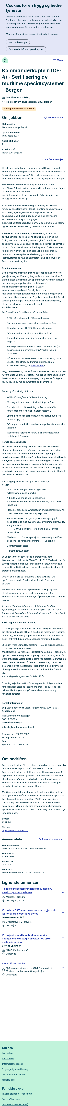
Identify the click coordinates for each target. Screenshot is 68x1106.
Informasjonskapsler (12, 1064)
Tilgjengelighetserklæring (15, 1069)
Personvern (8, 1058)
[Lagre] (63, 892)
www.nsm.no (37, 365)
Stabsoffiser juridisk (13, 963)
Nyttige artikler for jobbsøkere (17, 1093)
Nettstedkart (8, 1080)
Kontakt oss (8, 1053)
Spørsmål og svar (11, 1099)
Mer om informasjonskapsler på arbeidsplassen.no (32, 34)
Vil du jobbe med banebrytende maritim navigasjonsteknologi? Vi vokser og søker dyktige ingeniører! (27, 939)
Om (13, 1074)
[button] (51, 839)
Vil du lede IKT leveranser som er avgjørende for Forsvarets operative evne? (29, 912)
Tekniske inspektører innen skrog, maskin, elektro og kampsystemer (27, 890)
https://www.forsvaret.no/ (15, 830)
